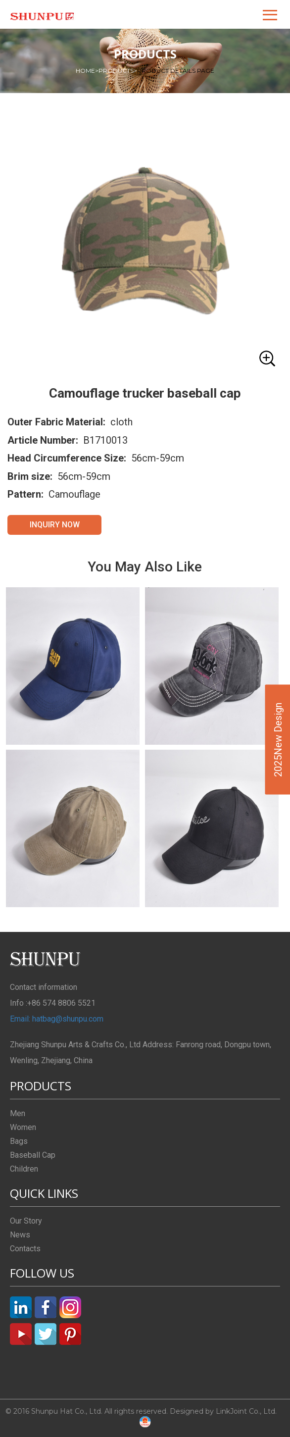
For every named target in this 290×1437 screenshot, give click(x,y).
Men (17, 1113)
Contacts (25, 1248)
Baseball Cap (32, 1155)
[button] (271, 14)
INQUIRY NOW (55, 524)
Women (23, 1127)
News (20, 1234)
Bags (19, 1141)
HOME (87, 70)
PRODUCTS (117, 70)
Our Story (26, 1221)
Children (24, 1169)
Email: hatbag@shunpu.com (56, 1019)
